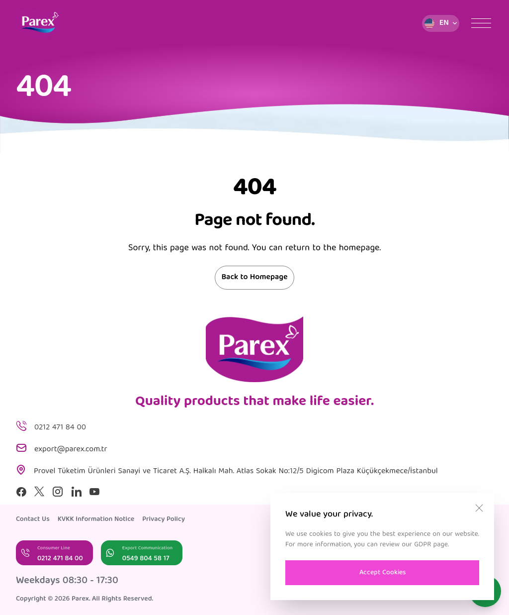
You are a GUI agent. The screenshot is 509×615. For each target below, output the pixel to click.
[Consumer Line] (54, 552)
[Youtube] (94, 492)
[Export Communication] (141, 552)
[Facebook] (21, 492)
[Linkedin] (76, 492)
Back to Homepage (254, 278)
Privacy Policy (163, 519)
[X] (39, 492)
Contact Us (33, 519)
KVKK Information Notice (96, 519)
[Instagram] (57, 492)
